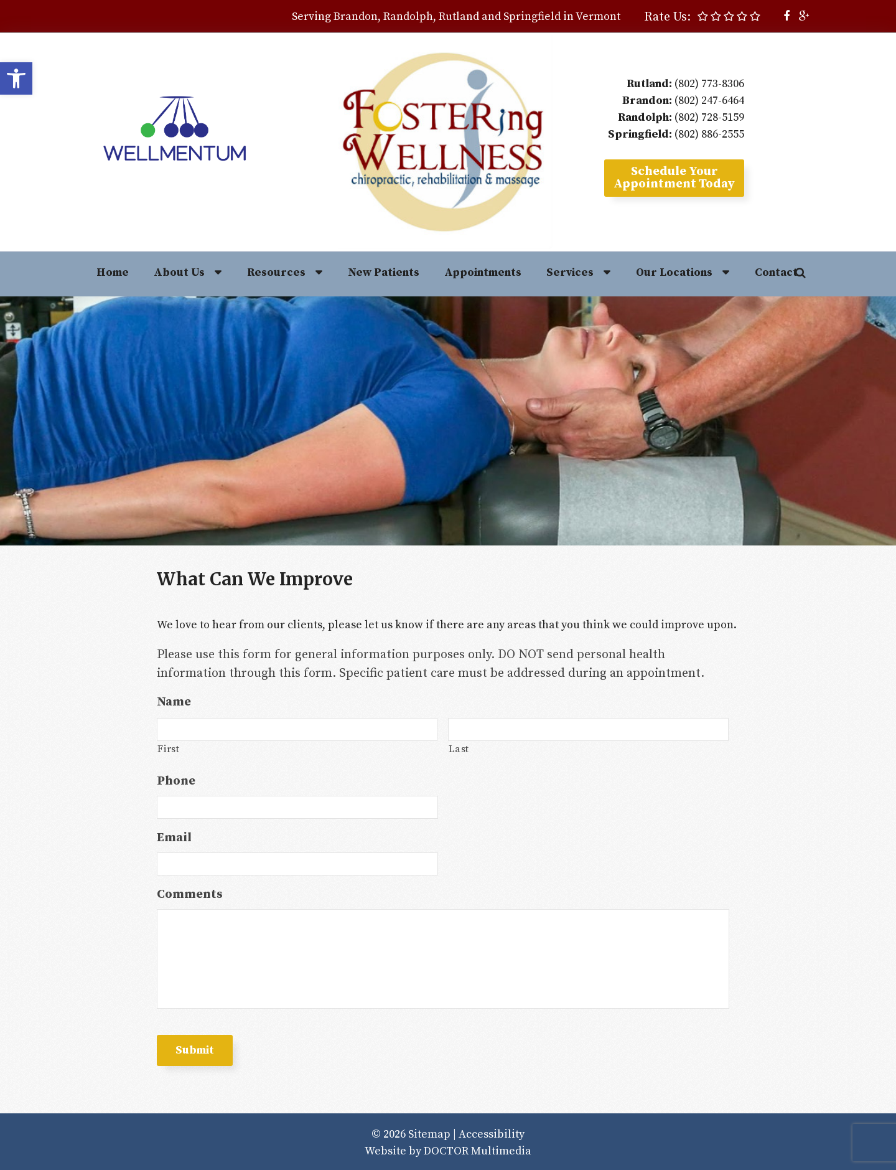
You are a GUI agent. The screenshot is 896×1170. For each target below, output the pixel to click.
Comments (190, 894)
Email (174, 838)
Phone (176, 781)
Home (112, 272)
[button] (16, 78)
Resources (276, 272)
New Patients (383, 272)
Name (174, 702)
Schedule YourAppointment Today (674, 178)
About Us (179, 272)
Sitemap (429, 1134)
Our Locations (674, 272)
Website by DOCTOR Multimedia (448, 1151)
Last (459, 749)
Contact (776, 272)
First (168, 749)
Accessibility (492, 1134)
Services (570, 272)
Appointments (482, 272)
